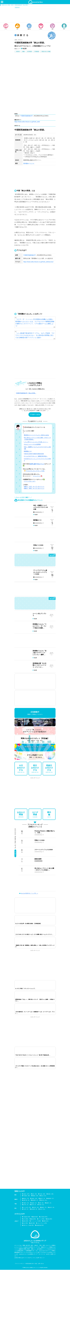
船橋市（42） (49, 1202)
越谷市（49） (52, 1207)
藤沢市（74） (43, 1198)
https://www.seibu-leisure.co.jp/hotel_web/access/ (38, 262)
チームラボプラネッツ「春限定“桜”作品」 (36, 456)
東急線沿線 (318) (40, 1225)
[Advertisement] (19, 15)
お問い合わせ (41, 1263)
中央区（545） (42, 1194)
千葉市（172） (26, 1202)
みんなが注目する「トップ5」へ (28, 893)
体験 (23, 51)
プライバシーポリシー (20, 1263)
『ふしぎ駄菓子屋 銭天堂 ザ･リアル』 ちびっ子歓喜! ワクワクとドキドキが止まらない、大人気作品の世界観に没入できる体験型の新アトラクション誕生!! (34, 335)
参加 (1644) (25, 1221)
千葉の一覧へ (41, 1204)
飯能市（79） (44, 1207)
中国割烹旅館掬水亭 (26, 116)
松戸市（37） (26, 1204)
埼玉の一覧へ (42, 1209)
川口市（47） (26, 1209)
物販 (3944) (33, 1218)
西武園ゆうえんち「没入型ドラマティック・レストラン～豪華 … (39, 652)
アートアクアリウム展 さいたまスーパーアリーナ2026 (40, 572)
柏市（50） (41, 1202)
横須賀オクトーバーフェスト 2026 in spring (36, 435)
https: (16, 121)
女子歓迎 (29, 51)
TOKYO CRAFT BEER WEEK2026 (34, 453)
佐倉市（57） (34, 1202)
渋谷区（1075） (26, 1194)
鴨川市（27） (34, 1204)
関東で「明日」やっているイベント (34, 488)
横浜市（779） (26, 1198)
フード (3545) (41, 1218)
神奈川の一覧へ (44, 1200)
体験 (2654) (49, 1218)
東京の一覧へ (44, 1195)
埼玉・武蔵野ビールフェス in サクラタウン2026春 (40, 507)
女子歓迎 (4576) (43, 1216)
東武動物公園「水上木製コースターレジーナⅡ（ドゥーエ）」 (39, 665)
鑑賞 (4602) (35, 1216)
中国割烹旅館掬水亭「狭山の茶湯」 (26, 393)
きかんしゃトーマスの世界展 (32, 444)
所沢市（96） (36, 1207)
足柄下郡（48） (26, 1200)
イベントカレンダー (29, 481)
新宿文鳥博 (38, 859)
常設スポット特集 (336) (28, 1225)
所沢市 (18, 51)
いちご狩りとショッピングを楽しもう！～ (36, 442)
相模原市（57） (51, 1198)
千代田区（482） (27, 1195)
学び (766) (25, 1223)
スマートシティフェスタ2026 (44, 849)
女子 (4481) (25, 1218)
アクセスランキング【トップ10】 (35, 471)
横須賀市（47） (35, 1200)
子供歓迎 (37, 51)
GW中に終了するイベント (37, 464)
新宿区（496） (51, 1194)
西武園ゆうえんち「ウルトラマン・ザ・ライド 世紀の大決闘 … (39, 626)
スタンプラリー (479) (42, 1223)
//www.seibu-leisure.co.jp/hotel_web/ (29, 121)
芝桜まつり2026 (38, 545)
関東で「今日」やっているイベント (34, 486)
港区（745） (35, 1194)
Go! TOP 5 (15, 854)
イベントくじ (37, 476)
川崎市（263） (34, 1198)
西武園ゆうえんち (28, 163)
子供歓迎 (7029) (26, 1216)
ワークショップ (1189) (36, 1221)
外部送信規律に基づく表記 (31, 1263)
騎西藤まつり (28, 451)
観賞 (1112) (45, 1221)
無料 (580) (32, 1223)
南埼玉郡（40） (34, 1209)
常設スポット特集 (46, 51)
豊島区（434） (35, 1195)
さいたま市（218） (27, 1207)
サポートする (35, 414)
